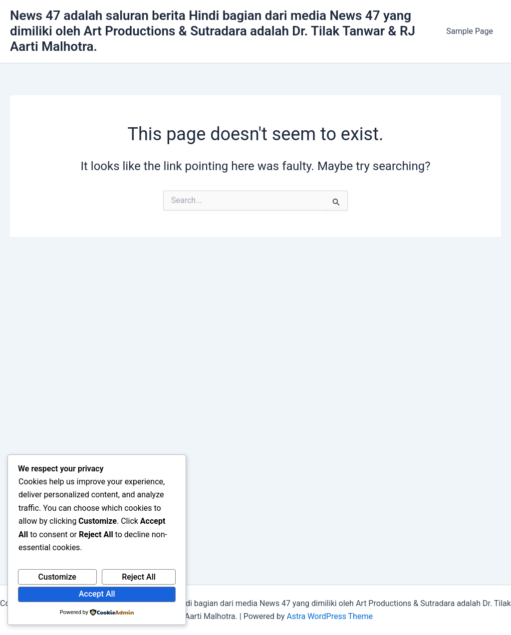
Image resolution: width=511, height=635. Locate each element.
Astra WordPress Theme (329, 616)
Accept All (97, 594)
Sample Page (469, 31)
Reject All (139, 577)
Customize (57, 577)
